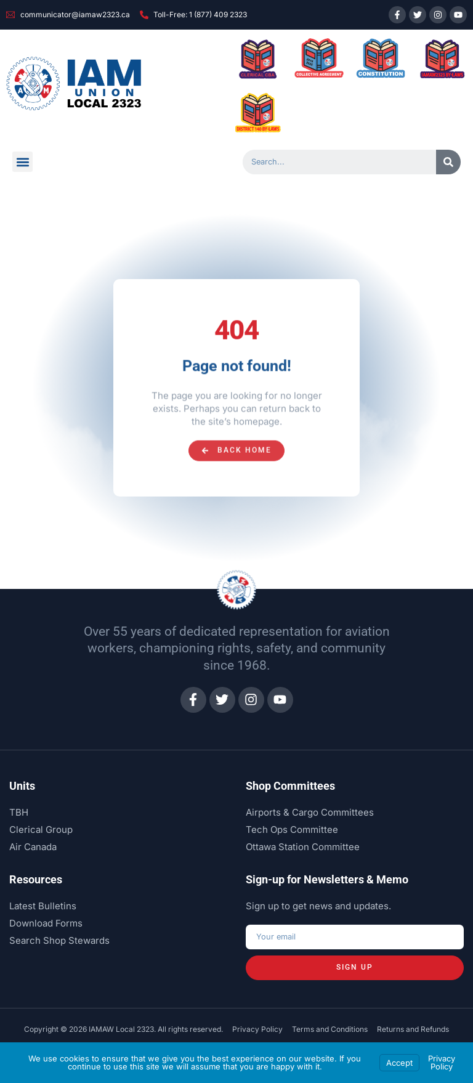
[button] (22, 162)
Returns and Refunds (413, 1029)
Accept (399, 1063)
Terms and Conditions (330, 1029)
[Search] (448, 162)
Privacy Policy (257, 1029)
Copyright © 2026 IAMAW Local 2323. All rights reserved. (123, 1029)
